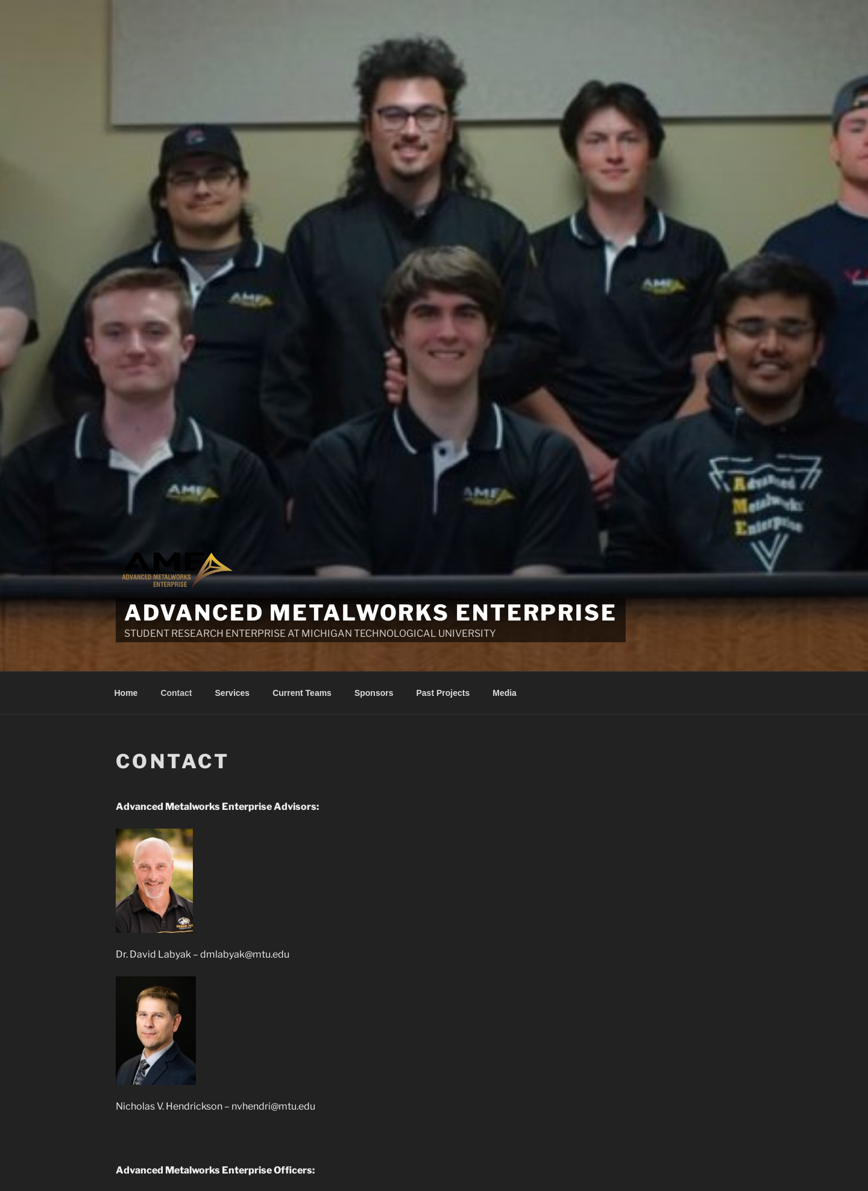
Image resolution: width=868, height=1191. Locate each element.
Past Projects (443, 693)
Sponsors (374, 693)
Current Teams (302, 693)
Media (504, 693)
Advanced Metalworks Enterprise (370, 612)
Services (232, 693)
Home (126, 693)
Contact (176, 693)
